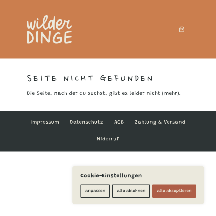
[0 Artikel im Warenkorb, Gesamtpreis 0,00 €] (182, 29)
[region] (138, 185)
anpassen (95, 191)
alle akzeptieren (174, 191)
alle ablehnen (131, 191)
